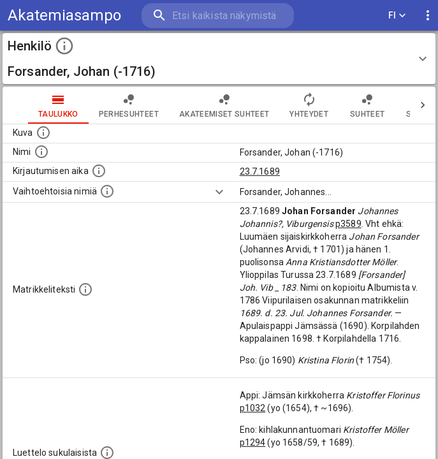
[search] (218, 15)
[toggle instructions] (64, 46)
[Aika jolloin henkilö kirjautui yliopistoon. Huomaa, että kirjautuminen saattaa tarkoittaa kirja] (99, 171)
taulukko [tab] (58, 105)
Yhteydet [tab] (309, 105)
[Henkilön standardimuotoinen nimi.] (41, 152)
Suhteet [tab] (367, 105)
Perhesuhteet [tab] (129, 105)
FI (397, 15)
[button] (219, 58)
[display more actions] (428, 15)
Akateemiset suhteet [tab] (224, 105)
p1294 (253, 442)
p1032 (253, 408)
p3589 (348, 224)
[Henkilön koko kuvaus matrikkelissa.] (85, 289)
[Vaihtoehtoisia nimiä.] (107, 191)
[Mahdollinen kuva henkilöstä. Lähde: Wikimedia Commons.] (43, 132)
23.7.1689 (260, 171)
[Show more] (219, 192)
